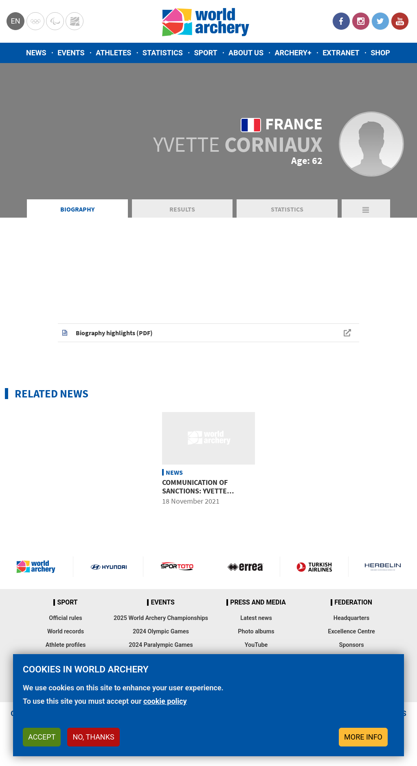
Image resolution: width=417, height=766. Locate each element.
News (36, 52)
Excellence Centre (351, 631)
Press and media (257, 602)
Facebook (341, 21)
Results (182, 209)
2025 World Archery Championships (161, 618)
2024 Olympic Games (161, 631)
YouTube (400, 21)
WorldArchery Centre (74, 21)
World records (65, 631)
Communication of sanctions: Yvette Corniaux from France (202, 491)
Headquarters (351, 618)
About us (245, 52)
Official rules (65, 618)
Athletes (113, 52)
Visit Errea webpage (245, 566)
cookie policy (165, 701)
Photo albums (256, 631)
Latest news (256, 618)
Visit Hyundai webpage (108, 566)
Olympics (35, 21)
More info (363, 737)
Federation (353, 602)
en (15, 21)
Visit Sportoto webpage (177, 566)
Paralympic (55, 21)
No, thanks (93, 737)
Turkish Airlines (314, 566)
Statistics (163, 52)
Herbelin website (383, 566)
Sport (205, 52)
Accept (41, 737)
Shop (380, 52)
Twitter (380, 21)
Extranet (341, 52)
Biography (77, 209)
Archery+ (292, 52)
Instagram (361, 21)
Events (71, 52)
